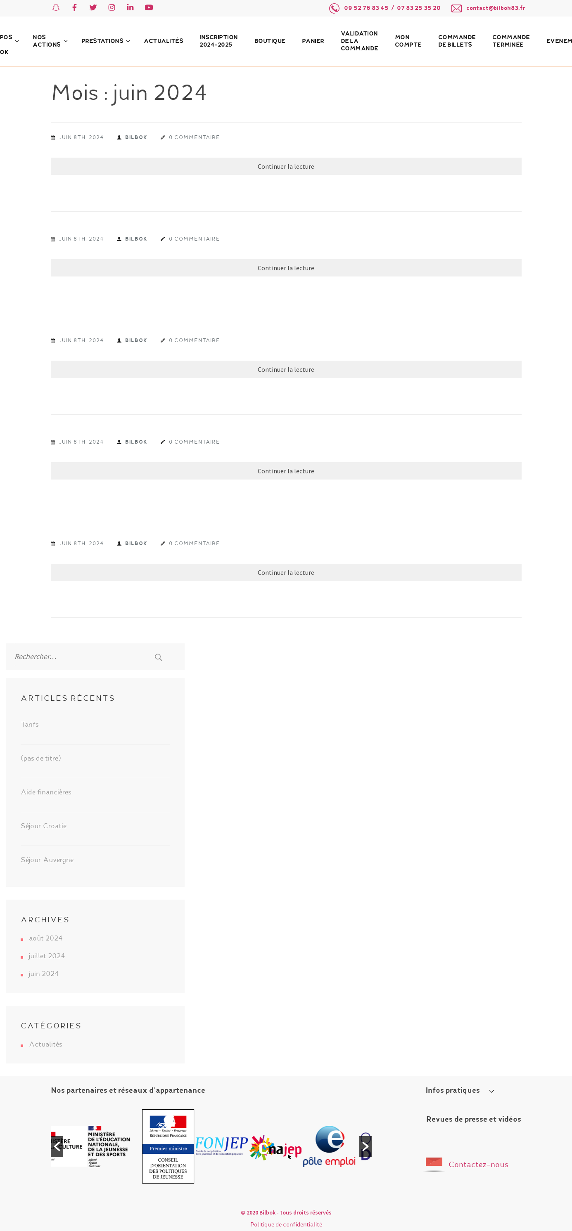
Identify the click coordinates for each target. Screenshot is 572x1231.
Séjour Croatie (43, 826)
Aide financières (46, 792)
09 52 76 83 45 (366, 8)
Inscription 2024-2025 (218, 41)
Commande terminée (511, 41)
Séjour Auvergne (47, 860)
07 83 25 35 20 (419, 8)
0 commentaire (194, 137)
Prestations (102, 41)
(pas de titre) (41, 759)
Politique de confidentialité (286, 1225)
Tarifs (30, 725)
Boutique (269, 41)
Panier (313, 41)
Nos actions (47, 41)
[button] (57, 1146)
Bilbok (136, 137)
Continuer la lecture (286, 166)
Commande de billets (457, 41)
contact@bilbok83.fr (495, 8)
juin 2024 (44, 974)
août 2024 (46, 939)
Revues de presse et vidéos (473, 1119)
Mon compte (408, 41)
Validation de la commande (359, 41)
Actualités (163, 41)
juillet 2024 (47, 956)
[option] (77, 1146)
